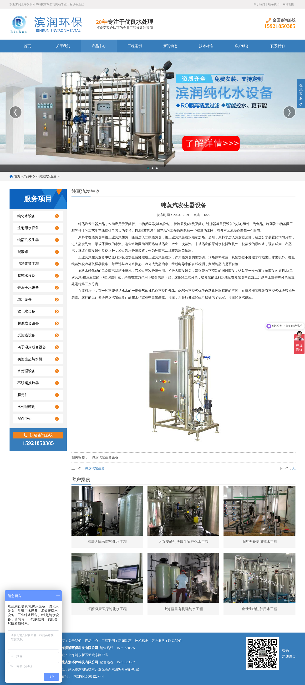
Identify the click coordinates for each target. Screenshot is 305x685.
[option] (152, 112)
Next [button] (289, 112)
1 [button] (148, 168)
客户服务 (242, 46)
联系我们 (274, 4)
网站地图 (288, 4)
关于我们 (259, 4)
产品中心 (99, 46)
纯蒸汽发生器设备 (105, 457)
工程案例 (134, 46)
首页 (27, 46)
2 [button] (152, 168)
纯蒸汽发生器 (47, 176)
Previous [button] (15, 112)
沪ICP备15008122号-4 (87, 676)
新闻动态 (170, 46)
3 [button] (157, 168)
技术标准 (206, 46)
